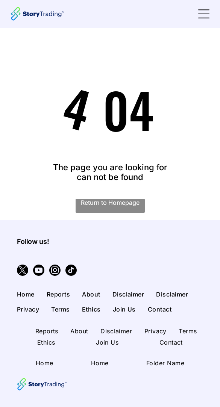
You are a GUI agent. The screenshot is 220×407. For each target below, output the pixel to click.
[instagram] (55, 271)
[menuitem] (32, 294)
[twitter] (22, 271)
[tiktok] (71, 271)
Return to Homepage (110, 202)
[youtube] (38, 271)
